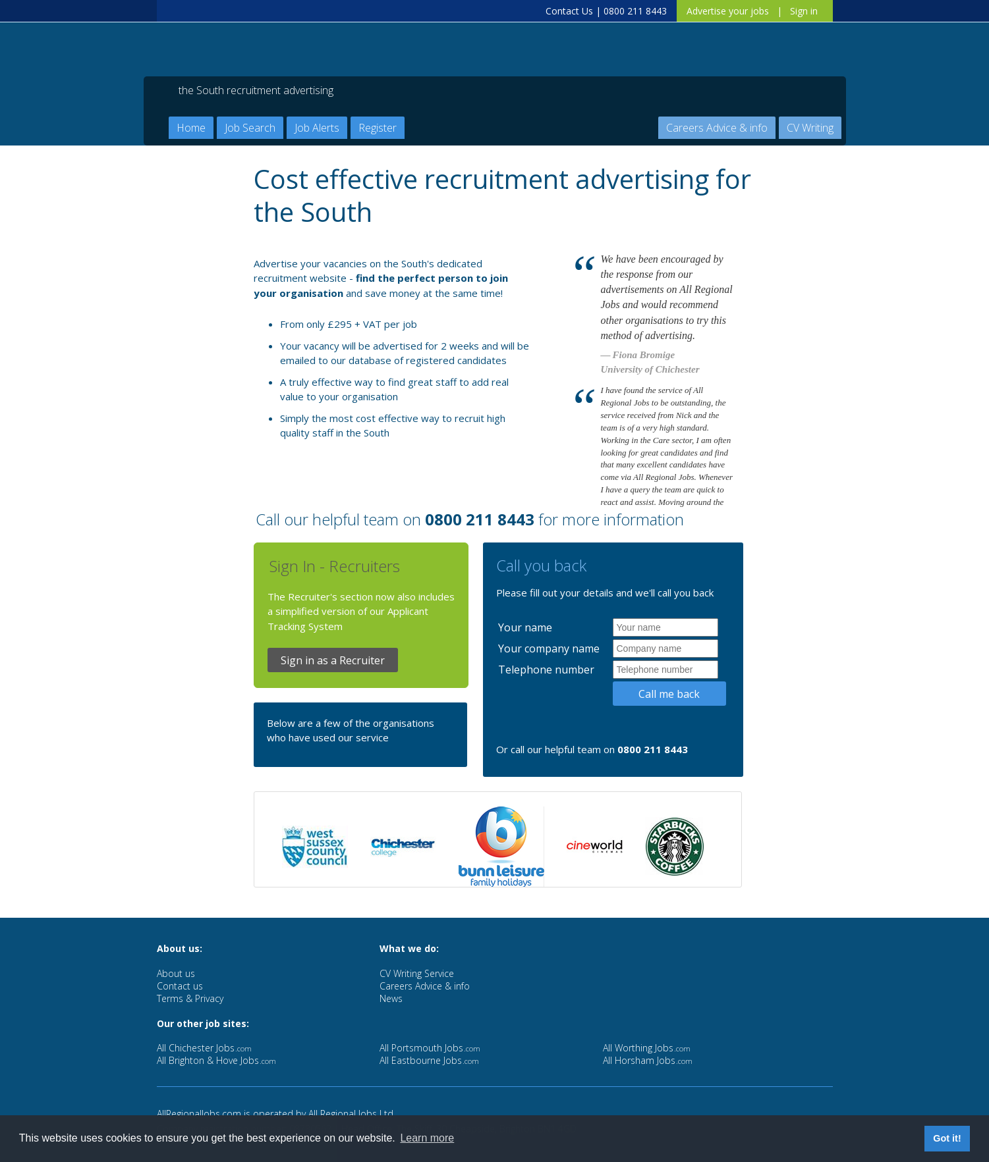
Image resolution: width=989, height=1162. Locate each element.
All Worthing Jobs (647, 1048)
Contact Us (569, 11)
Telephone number (546, 669)
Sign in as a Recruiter (333, 660)
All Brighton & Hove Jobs (216, 1060)
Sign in (804, 11)
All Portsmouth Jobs (430, 1048)
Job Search (250, 127)
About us (176, 973)
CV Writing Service (417, 973)
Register (377, 127)
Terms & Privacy (190, 998)
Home (191, 127)
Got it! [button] (947, 1138)
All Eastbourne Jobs (429, 1060)
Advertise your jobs (728, 11)
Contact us (180, 986)
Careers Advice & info (717, 127)
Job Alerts (317, 127)
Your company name (549, 648)
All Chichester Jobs (204, 1048)
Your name (525, 627)
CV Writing (810, 127)
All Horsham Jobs (647, 1060)
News (391, 998)
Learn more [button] (427, 1138)
